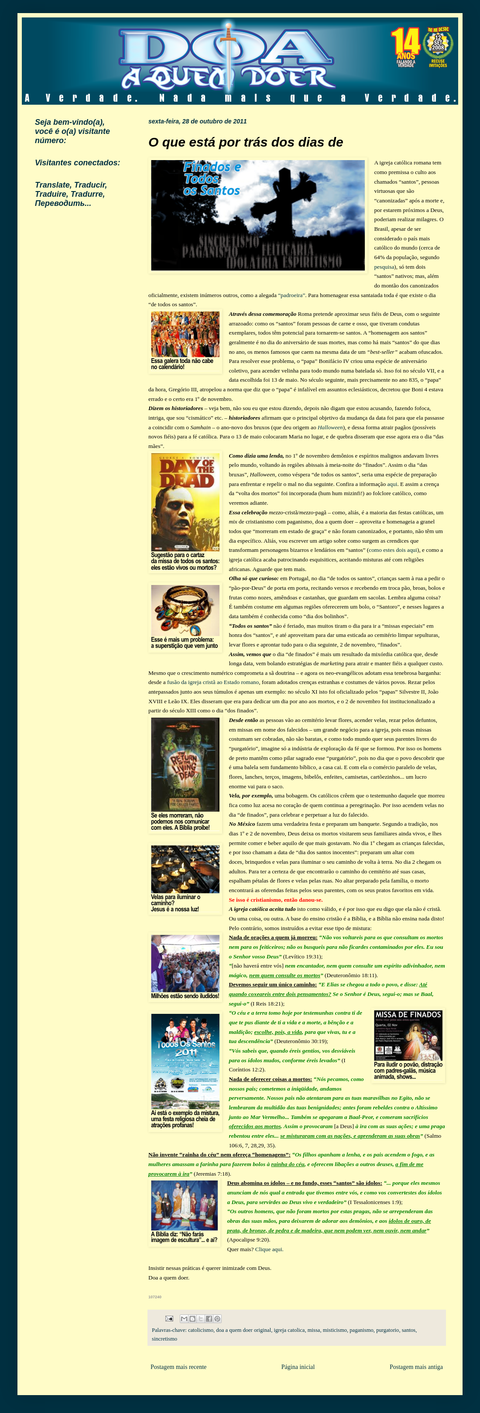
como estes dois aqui (393, 550)
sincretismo (164, 1339)
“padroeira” (291, 295)
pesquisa (384, 266)
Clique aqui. (269, 1249)
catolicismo (200, 1330)
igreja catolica (289, 1330)
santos (408, 1330)
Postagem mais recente (178, 1367)
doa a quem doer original (243, 1330)
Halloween (330, 427)
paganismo (362, 1330)
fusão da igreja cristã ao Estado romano (213, 682)
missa (314, 1330)
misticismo (335, 1330)
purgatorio (387, 1330)
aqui (392, 484)
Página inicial (298, 1367)
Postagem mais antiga (416, 1367)
